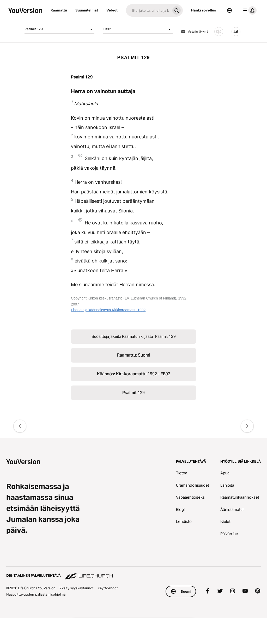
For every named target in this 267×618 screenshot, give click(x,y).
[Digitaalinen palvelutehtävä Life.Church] (133, 573)
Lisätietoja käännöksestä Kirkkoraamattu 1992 (108, 310)
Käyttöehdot (108, 588)
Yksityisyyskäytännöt (76, 588)
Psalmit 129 (59, 29)
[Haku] (148, 10)
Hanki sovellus (203, 10)
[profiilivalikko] (249, 10)
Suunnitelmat (86, 10)
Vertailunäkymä (194, 31)
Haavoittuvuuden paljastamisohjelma (35, 594)
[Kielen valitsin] (229, 10)
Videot (112, 10)
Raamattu (59, 10)
